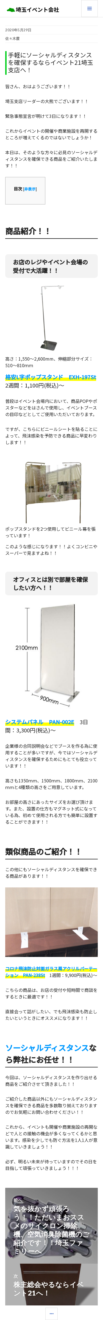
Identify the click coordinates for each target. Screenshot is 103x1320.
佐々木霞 (12, 38)
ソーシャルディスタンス (47, 1047)
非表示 (30, 189)
